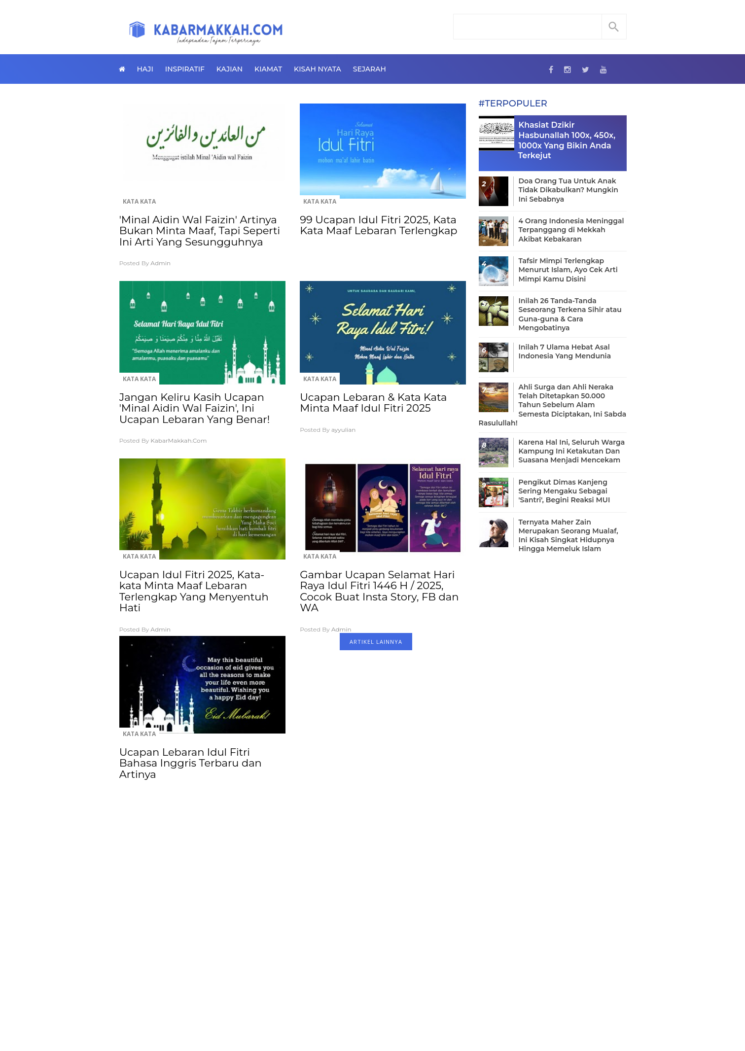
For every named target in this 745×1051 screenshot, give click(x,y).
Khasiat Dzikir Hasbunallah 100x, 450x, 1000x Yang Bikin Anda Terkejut (567, 140)
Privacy (406, 1012)
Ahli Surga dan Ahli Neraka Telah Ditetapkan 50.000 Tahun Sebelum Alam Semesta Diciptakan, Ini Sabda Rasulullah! (553, 405)
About (336, 1012)
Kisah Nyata (317, 69)
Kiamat (268, 69)
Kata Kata (139, 201)
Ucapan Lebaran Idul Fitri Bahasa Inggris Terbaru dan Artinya (190, 763)
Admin (160, 263)
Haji (145, 69)
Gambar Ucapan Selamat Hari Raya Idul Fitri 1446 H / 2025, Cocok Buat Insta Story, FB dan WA (379, 591)
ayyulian (343, 429)
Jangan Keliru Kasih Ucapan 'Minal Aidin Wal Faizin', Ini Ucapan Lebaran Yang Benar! (194, 408)
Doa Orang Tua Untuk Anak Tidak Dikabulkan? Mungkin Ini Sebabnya (568, 189)
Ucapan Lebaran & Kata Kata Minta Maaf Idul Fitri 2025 (373, 402)
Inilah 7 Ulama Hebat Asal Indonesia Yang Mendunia (565, 351)
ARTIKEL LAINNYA (376, 641)
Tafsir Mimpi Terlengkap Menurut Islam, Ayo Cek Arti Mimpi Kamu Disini (568, 269)
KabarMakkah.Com (178, 440)
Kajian (229, 69)
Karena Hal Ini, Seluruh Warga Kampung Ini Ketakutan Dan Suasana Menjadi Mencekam (572, 451)
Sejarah (369, 69)
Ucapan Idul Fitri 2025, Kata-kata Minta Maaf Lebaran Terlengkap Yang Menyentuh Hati (194, 591)
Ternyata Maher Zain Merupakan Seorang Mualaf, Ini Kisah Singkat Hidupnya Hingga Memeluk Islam (568, 536)
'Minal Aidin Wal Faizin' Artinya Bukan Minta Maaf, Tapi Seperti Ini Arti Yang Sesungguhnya (200, 230)
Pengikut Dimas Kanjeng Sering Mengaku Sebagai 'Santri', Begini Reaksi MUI (564, 491)
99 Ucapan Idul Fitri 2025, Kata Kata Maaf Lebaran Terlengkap (378, 225)
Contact (370, 1012)
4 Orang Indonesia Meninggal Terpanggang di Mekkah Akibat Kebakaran (571, 229)
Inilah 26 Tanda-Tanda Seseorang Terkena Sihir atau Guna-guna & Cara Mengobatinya (570, 314)
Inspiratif (185, 69)
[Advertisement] (292, 897)
